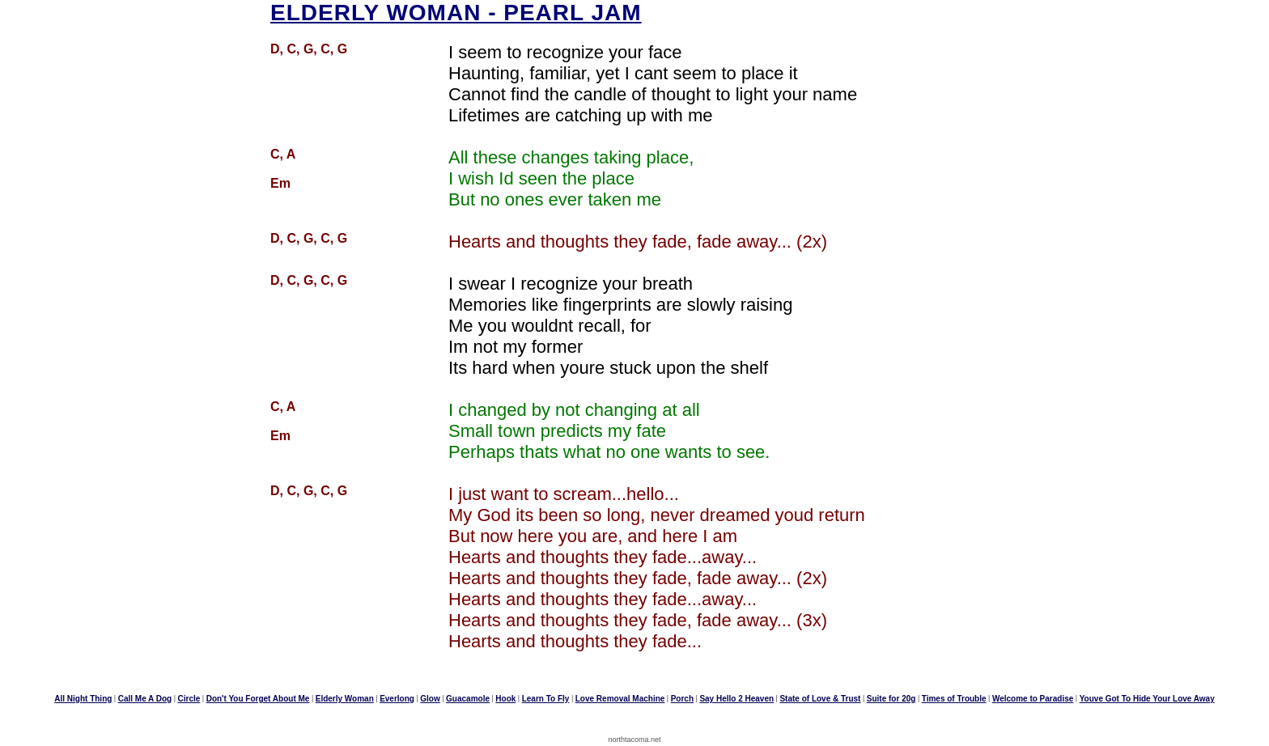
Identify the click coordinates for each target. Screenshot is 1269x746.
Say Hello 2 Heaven (736, 698)
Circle (189, 698)
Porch (682, 698)
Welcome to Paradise (1032, 698)
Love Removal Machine (620, 698)
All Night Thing (83, 698)
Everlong (397, 698)
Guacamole (468, 698)
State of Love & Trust (819, 698)
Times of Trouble (954, 698)
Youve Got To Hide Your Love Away (1147, 698)
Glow (429, 698)
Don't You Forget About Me (258, 698)
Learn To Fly (546, 698)
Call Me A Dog (145, 698)
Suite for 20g (891, 698)
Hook (505, 698)
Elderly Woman (345, 698)
